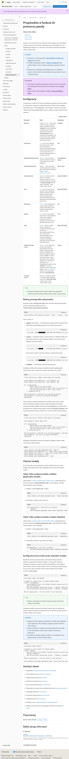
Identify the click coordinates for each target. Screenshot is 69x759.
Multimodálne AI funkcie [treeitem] (10, 42)
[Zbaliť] (19, 16)
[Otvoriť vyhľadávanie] (59, 2)
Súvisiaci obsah (28, 39)
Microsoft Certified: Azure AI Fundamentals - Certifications (37, 736)
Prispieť (35, 755)
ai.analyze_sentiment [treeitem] (11, 48)
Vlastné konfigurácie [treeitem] (11, 75)
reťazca (46, 123)
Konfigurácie (27, 35)
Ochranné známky (45, 758)
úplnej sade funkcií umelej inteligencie (47, 702)
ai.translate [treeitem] (8, 72)
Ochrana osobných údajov (45, 755)
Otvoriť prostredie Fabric (60, 6)
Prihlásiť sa (64, 2)
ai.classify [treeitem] (8, 51)
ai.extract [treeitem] (8, 57)
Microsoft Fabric (33, 17)
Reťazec (42, 176)
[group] (45, 315)
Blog (29, 755)
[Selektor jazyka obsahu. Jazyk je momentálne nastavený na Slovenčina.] (5, 752)
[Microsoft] (3, 2)
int (40, 189)
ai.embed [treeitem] (8, 54)
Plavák (41, 204)
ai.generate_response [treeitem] (11, 63)
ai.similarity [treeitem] (8, 66)
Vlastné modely (28, 37)
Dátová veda (42, 17)
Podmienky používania (33, 758)
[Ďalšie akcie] (66, 17)
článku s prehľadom (52, 63)
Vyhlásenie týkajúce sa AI (7, 755)
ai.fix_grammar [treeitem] (9, 60)
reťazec (41, 158)
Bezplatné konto (47, 6)
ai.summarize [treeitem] (9, 69)
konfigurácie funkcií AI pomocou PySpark (44, 670)
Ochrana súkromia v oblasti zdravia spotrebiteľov (13, 758)
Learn (24, 17)
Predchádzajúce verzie (20, 755)
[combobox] (11, 19)
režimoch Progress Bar (49, 269)
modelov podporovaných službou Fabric (43, 480)
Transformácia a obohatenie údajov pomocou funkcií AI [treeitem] (11, 39)
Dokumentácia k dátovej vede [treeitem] (10, 23)
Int (40, 143)
